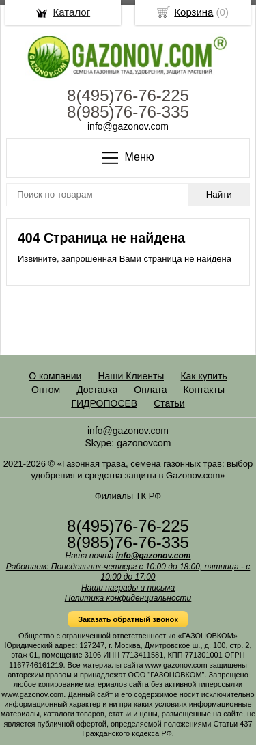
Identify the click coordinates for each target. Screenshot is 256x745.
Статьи (169, 403)
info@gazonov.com (128, 126)
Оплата (150, 389)
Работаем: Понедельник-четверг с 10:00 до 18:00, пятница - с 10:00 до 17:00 (128, 572)
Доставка (96, 389)
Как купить (203, 375)
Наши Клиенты (131, 375)
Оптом (45, 389)
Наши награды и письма (128, 588)
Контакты (203, 389)
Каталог (72, 12)
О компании (55, 375)
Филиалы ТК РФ (128, 496)
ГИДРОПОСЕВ (104, 403)
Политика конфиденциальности (128, 598)
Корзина (193, 12)
